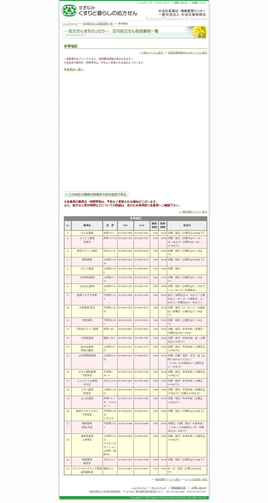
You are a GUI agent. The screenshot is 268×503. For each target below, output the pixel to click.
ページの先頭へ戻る (196, 479)
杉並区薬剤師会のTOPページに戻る (187, 52)
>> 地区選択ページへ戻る (193, 211)
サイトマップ (158, 488)
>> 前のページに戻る (151, 52)
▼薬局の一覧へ (74, 69)
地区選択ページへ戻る (167, 479)
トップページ (70, 23)
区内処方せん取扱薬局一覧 (98, 23)
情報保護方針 (178, 488)
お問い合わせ (198, 488)
